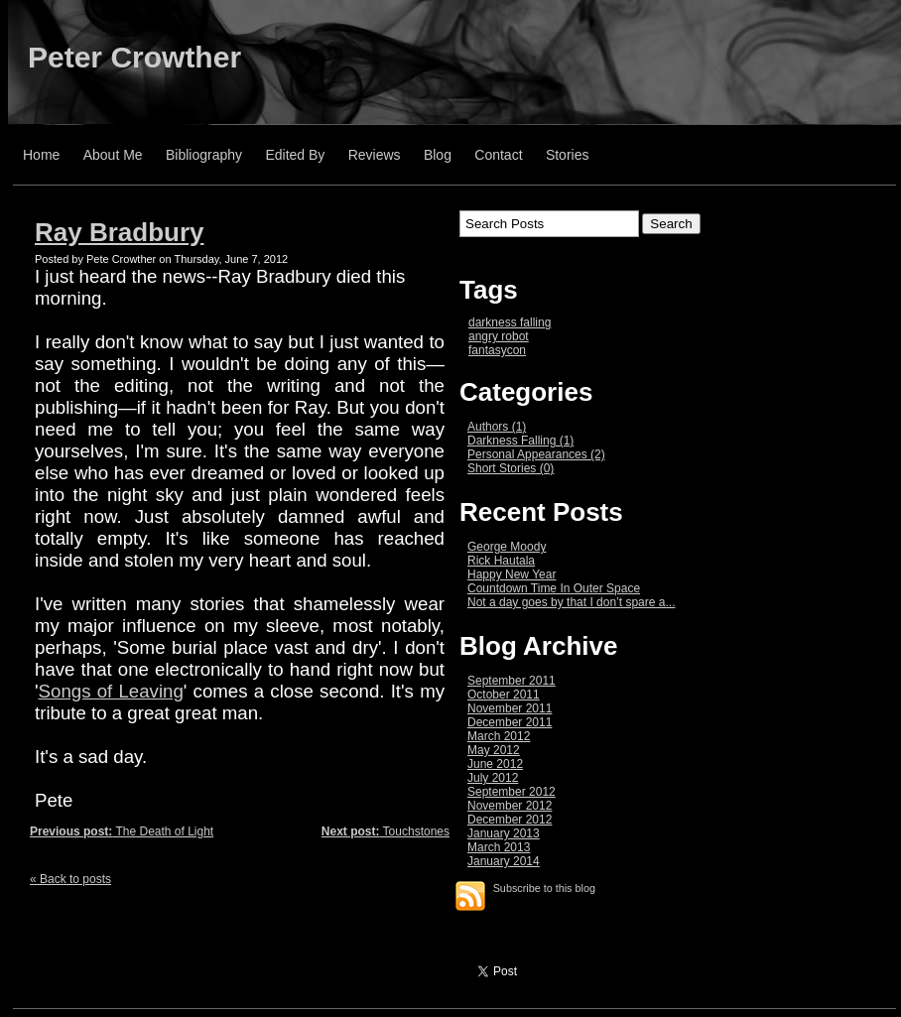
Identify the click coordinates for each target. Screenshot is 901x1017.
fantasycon (497, 350)
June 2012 (495, 764)
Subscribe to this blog (544, 888)
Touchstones (386, 831)
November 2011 (509, 708)
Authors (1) (496, 427)
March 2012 (498, 736)
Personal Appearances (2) (536, 454)
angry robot (498, 336)
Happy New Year (511, 574)
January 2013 (503, 833)
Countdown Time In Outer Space (553, 588)
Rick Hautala (501, 561)
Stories (567, 155)
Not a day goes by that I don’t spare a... (571, 602)
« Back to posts (70, 879)
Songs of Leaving (111, 691)
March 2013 (498, 847)
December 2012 (509, 819)
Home (41, 155)
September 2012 (511, 792)
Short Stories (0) (510, 468)
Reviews (374, 155)
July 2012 (492, 778)
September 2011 (511, 681)
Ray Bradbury (119, 232)
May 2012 (493, 750)
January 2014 (503, 861)
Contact (498, 155)
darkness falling (509, 322)
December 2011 (509, 722)
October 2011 (503, 694)
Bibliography (204, 155)
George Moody (506, 547)
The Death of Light (121, 831)
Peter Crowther (134, 57)
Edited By (294, 155)
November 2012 (509, 806)
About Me (113, 155)
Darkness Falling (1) (520, 440)
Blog (437, 155)
